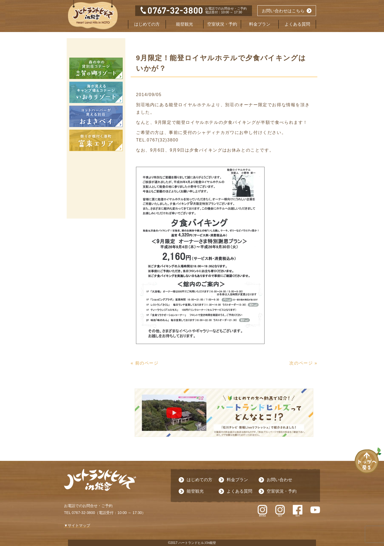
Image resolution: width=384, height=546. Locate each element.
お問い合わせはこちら (283, 11)
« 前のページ (145, 363)
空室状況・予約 (222, 24)
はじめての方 (147, 24)
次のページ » (303, 363)
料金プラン (259, 24)
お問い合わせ (279, 479)
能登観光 (184, 24)
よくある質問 (297, 24)
